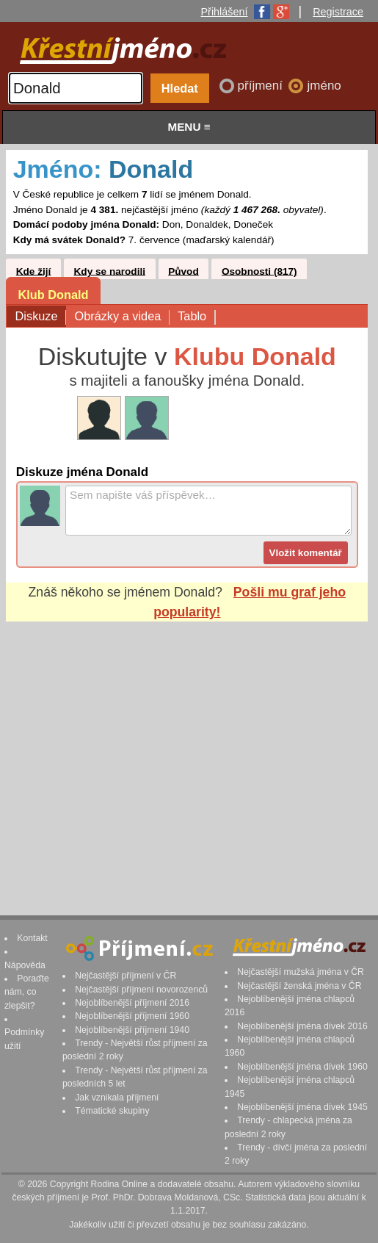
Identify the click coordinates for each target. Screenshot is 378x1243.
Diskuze (40, 317)
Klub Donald (53, 294)
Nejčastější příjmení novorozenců (141, 989)
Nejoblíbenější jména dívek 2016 (302, 1026)
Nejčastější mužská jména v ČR (300, 972)
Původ (183, 270)
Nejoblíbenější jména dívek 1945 (302, 1107)
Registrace (338, 12)
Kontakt (32, 938)
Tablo (196, 317)
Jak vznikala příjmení (117, 1097)
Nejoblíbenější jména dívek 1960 (302, 1067)
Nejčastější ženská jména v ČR (299, 986)
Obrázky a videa (121, 317)
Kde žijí (33, 270)
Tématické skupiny (112, 1111)
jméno (324, 86)
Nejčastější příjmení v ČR (125, 975)
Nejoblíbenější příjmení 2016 (132, 1003)
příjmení (262, 86)
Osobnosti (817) (259, 270)
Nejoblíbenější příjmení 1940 (132, 1030)
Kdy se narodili (109, 270)
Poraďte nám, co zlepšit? (26, 992)
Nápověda (25, 965)
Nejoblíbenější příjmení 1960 (132, 1016)
